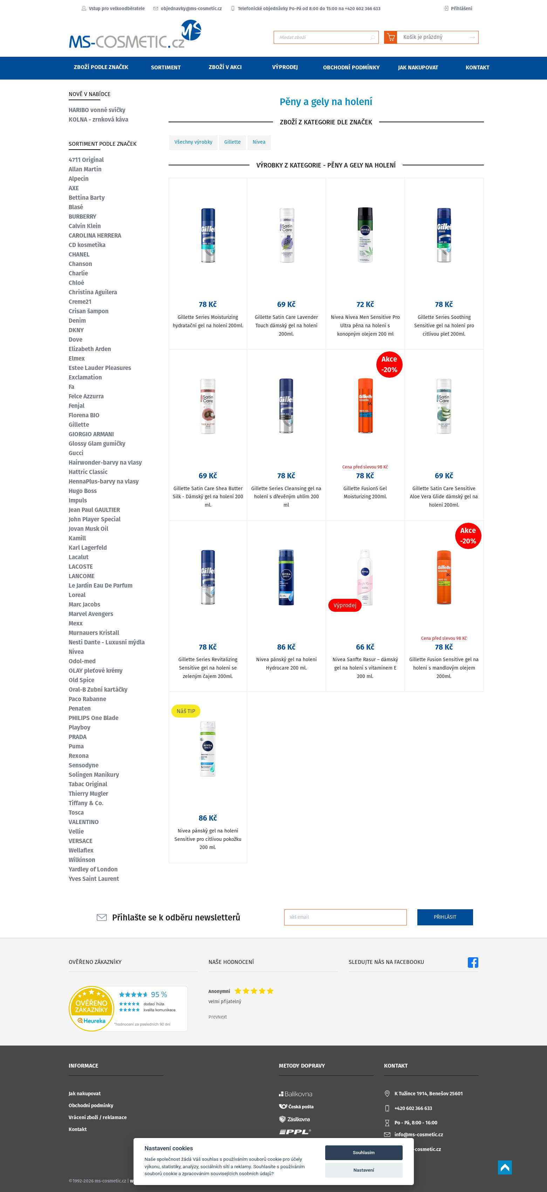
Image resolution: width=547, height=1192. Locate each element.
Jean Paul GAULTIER (94, 509)
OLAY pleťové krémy (96, 670)
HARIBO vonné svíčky (97, 110)
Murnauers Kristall (94, 632)
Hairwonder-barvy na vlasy (105, 462)
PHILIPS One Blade (93, 717)
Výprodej (281, 67)
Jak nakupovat (85, 1094)
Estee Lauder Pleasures (100, 367)
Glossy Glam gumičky (97, 443)
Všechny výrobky (193, 142)
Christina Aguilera (93, 292)
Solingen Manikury (94, 774)
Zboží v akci (221, 67)
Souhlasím (364, 1152)
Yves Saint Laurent (94, 878)
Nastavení (364, 1170)
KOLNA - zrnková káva (98, 119)
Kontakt (78, 1129)
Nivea (259, 142)
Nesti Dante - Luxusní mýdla (107, 642)
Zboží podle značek (96, 67)
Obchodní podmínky (91, 1106)
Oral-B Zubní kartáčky (98, 689)
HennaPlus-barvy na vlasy (104, 481)
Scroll (505, 1167)
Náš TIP (186, 711)
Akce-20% (389, 364)
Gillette (232, 142)
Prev (213, 1017)
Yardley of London (93, 869)
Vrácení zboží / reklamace (98, 1118)
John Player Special (95, 519)
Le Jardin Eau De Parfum (100, 585)
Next (222, 1017)
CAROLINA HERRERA (95, 235)
